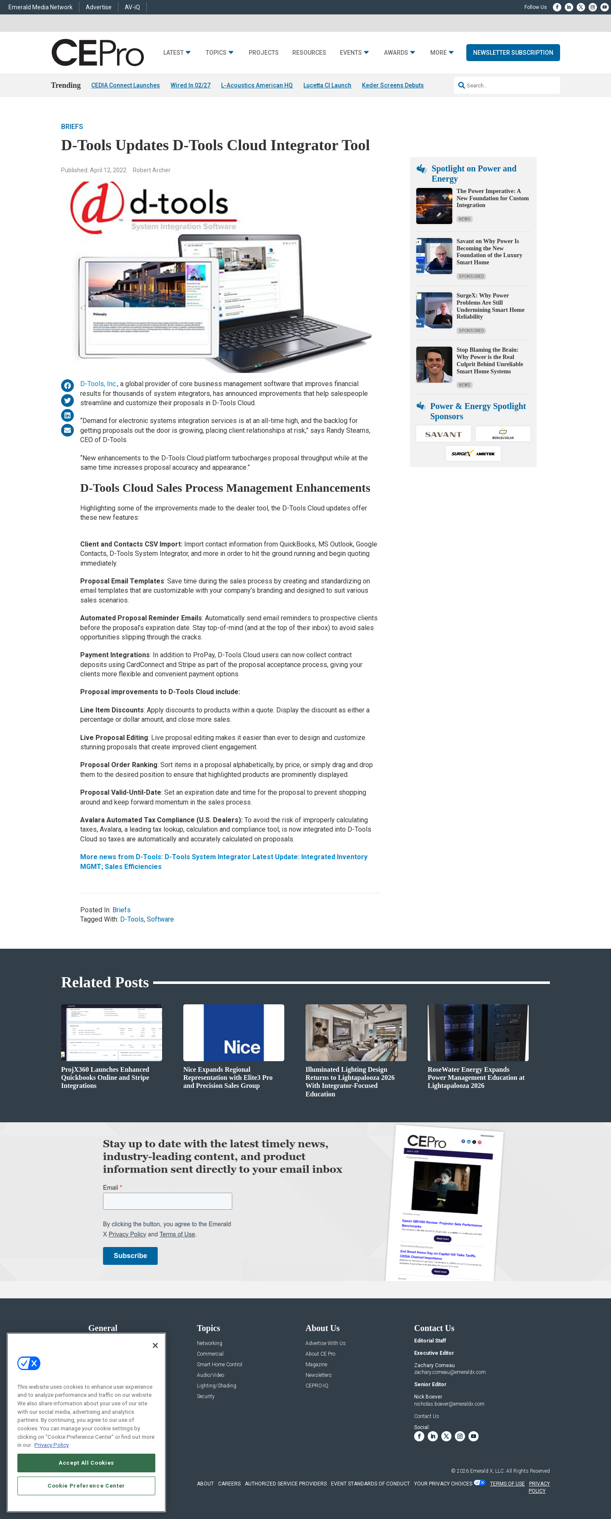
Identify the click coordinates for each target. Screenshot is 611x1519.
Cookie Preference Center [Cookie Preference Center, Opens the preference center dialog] (86, 1486)
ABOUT (205, 1484)
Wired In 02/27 (190, 85)
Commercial (210, 1354)
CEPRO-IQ (317, 1386)
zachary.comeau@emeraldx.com (450, 1372)
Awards (396, 53)
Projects (264, 53)
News (465, 219)
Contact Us (426, 1416)
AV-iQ (132, 7)
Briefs (72, 127)
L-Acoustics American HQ (257, 85)
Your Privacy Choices (443, 1484)
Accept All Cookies (86, 1463)
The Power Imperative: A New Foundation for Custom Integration (493, 198)
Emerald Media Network (40, 7)
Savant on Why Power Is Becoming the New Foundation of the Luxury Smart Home (489, 252)
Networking (209, 1343)
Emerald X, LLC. (487, 1471)
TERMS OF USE (507, 1484)
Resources (309, 53)
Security (206, 1396)
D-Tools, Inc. (98, 384)
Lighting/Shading (216, 1386)
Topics (216, 53)
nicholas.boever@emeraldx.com (449, 1404)
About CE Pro (320, 1354)
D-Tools (132, 919)
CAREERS (229, 1484)
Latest (173, 53)
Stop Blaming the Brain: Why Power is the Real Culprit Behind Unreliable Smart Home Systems (490, 360)
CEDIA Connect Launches (125, 85)
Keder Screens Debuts (393, 85)
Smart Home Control (219, 1365)
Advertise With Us (326, 1343)
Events (351, 53)
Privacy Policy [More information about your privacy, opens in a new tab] (51, 1445)
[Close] (155, 1345)
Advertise (99, 7)
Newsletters (319, 1375)
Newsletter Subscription (513, 52)
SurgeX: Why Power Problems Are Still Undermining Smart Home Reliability (490, 306)
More (438, 53)
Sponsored (471, 276)
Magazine (316, 1365)
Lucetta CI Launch (327, 85)
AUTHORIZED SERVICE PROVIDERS (286, 1484)
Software (160, 919)
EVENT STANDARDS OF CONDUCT (370, 1484)
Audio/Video (210, 1375)
